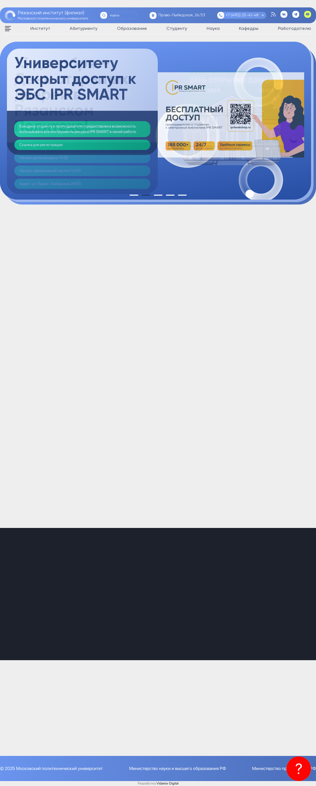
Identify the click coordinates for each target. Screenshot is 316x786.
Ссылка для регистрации (41, 144)
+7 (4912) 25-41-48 (242, 15)
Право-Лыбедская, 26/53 (181, 15)
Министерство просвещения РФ (284, 768)
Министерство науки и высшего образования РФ (177, 768)
